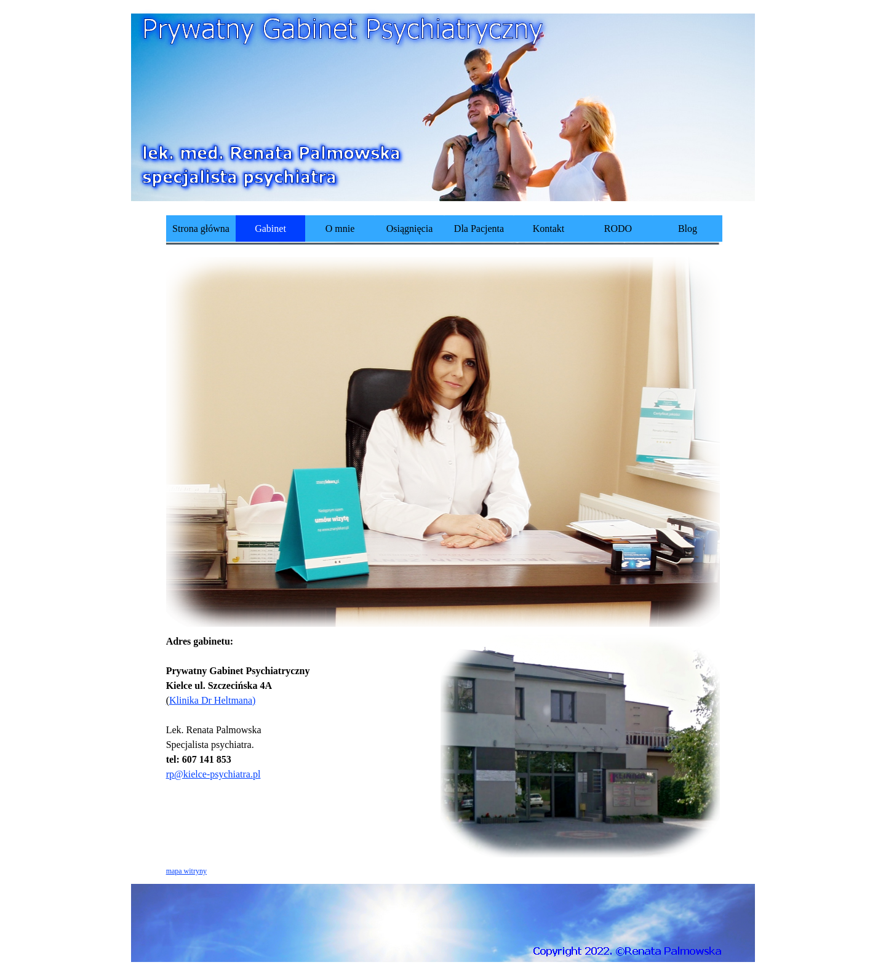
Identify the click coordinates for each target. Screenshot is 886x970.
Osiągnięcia (409, 228)
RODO (618, 228)
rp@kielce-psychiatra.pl (213, 774)
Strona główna (200, 228)
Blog (687, 228)
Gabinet (270, 228)
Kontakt (549, 228)
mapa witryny (186, 871)
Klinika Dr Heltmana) (211, 700)
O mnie (340, 228)
